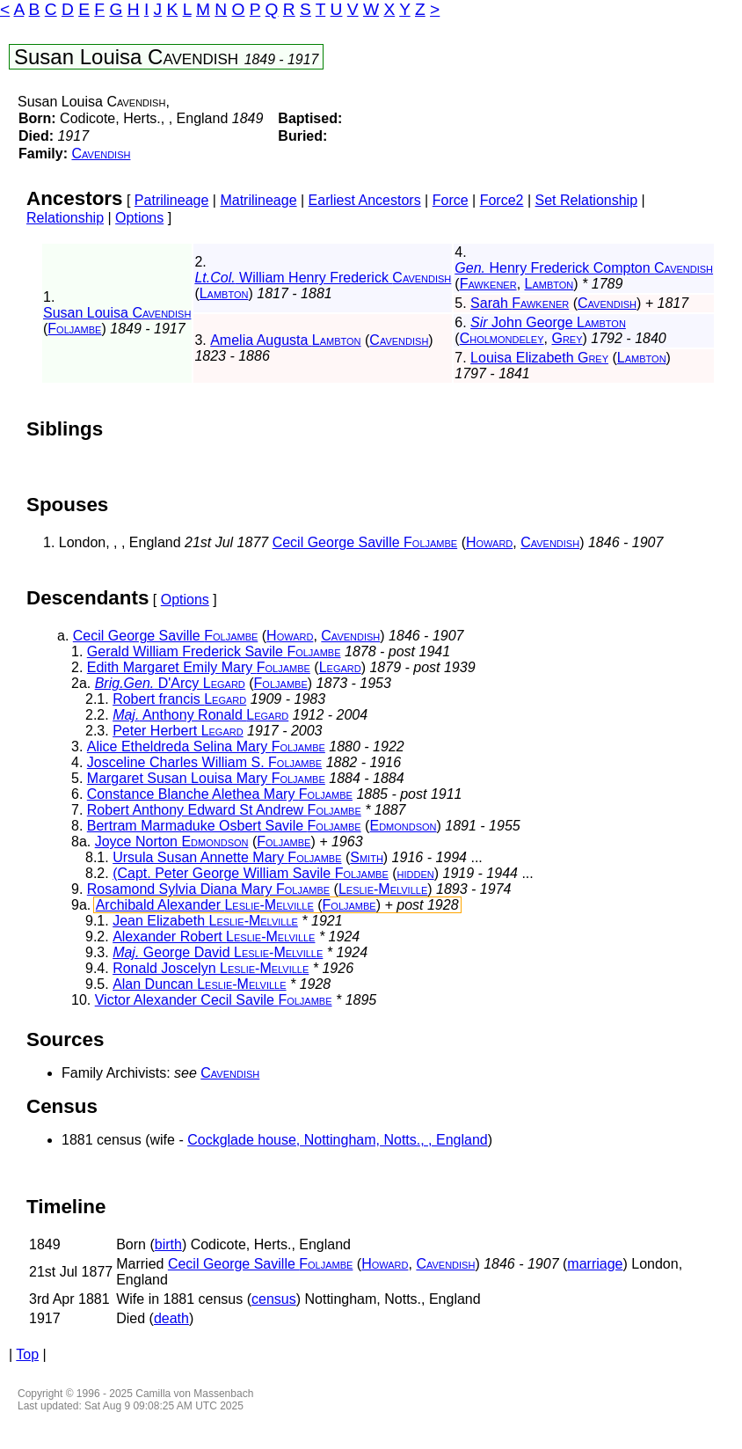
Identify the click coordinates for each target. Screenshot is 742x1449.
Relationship (65, 217)
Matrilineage (258, 200)
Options (139, 217)
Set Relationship (586, 200)
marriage (594, 1263)
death (171, 1318)
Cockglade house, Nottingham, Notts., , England (337, 1139)
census (273, 1299)
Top (27, 1354)
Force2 (502, 200)
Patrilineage (172, 200)
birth (168, 1244)
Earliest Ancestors (365, 200)
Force (451, 200)
